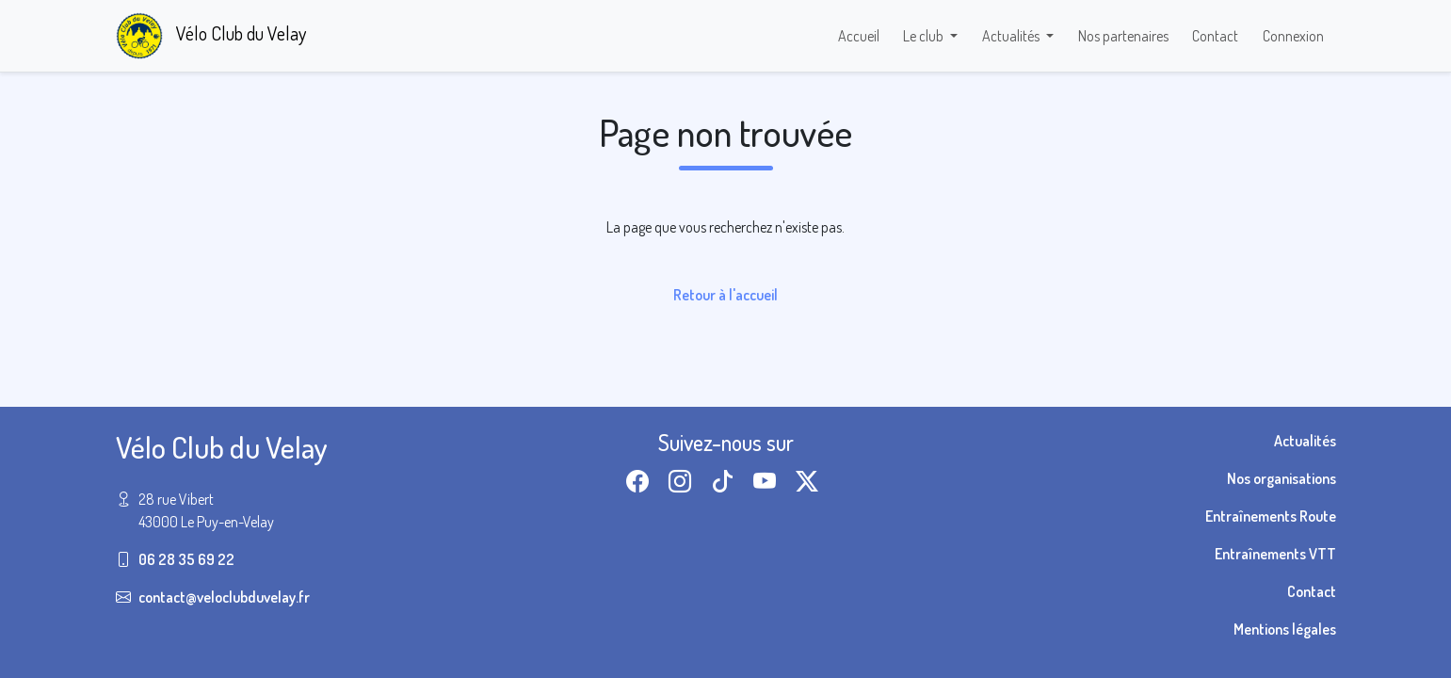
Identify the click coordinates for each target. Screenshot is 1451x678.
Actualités (1305, 440)
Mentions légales (1284, 629)
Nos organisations (1281, 478)
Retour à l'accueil (725, 294)
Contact (1215, 35)
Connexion (1293, 35)
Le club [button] (924, 35)
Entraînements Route (1270, 516)
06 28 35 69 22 (186, 559)
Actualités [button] (1012, 35)
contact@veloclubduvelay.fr (224, 597)
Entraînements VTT (1275, 553)
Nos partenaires (1123, 35)
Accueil (858, 35)
